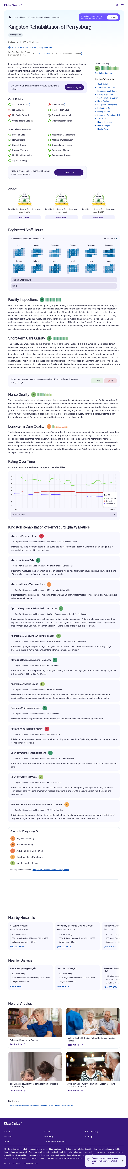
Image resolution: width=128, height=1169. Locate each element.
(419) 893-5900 (17, 947)
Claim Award (24, 217)
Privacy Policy (91, 1131)
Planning (48, 1136)
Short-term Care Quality (107, 98)
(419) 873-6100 (43, 53)
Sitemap (88, 1136)
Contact (8, 1131)
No (110, 381)
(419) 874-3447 (17, 986)
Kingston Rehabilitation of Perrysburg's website (30, 47)
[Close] (123, 1161)
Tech (6, 1141)
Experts (48, 1131)
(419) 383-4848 (64, 947)
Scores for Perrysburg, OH (108, 115)
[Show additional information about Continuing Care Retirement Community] (23, 110)
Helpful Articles (103, 129)
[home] (13, 5)
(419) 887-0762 (63, 986)
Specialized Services (106, 87)
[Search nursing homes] (117, 5)
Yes (97, 381)
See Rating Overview (104, 73)
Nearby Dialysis (104, 125)
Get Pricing (74, 87)
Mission (8, 1136)
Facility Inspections (105, 94)
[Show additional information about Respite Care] (31, 120)
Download (112, 17)
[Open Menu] (122, 5)
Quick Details (103, 84)
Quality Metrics (103, 111)
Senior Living (19, 17)
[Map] (64, 895)
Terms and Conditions (55, 1141)
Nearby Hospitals (104, 122)
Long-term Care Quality (107, 105)
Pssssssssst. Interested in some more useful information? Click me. (105, 1161)
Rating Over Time (104, 108)
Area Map (101, 118)
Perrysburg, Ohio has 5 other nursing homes (51, 870)
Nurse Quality (103, 101)
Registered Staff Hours (107, 91)
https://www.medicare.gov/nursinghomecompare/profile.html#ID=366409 (41, 1105)
